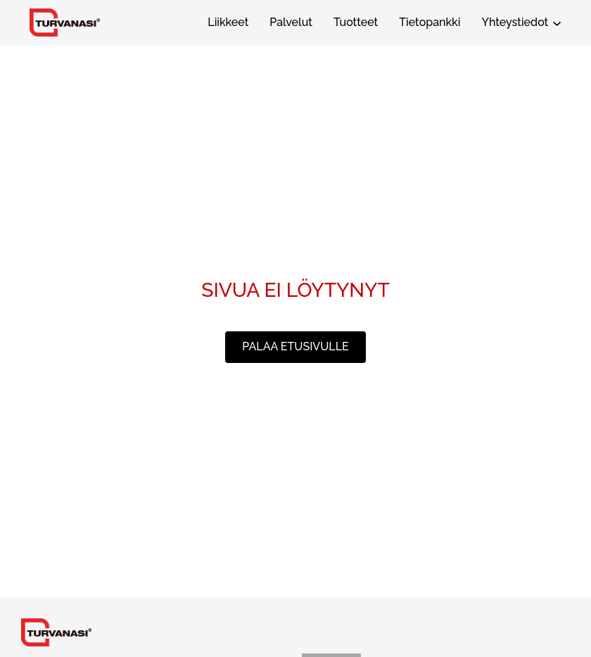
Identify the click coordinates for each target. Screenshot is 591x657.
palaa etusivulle (295, 346)
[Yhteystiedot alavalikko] (556, 22)
